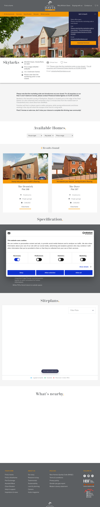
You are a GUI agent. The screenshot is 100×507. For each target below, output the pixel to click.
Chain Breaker (10, 486)
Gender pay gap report (57, 483)
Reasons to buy (33, 477)
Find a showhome (11, 477)
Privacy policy (54, 480)
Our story (31, 475)
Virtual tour (54, 62)
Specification (28, 14)
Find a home (8, 5)
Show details (84, 267)
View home (25, 207)
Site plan (36, 14)
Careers (30, 489)
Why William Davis (63, 5)
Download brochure (83, 43)
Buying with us (77, 5)
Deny (21, 272)
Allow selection (50, 272)
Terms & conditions (56, 477)
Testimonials (32, 480)
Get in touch (83, 14)
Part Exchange (10, 480)
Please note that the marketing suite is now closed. (67, 66)
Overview (19, 14)
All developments (9, 14)
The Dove (74, 187)
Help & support (10, 489)
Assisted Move (10, 483)
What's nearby (45, 14)
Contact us (88, 5)
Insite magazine (33, 492)
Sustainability (32, 483)
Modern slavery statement (59, 486)
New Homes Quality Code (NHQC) (61, 475)
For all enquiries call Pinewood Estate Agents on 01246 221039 (81, 32)
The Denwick (25, 187)
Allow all (79, 272)
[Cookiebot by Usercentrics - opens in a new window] (83, 233)
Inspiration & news (11, 492)
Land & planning (34, 486)
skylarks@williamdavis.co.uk (79, 39)
